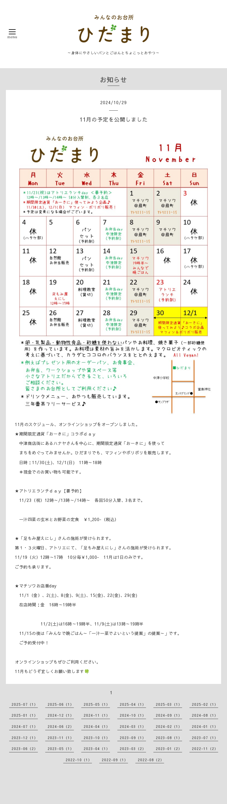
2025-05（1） (97, 704)
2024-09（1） (169, 715)
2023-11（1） (61, 737)
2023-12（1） (25, 737)
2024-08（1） (205, 715)
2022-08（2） (151, 759)
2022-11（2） (205, 748)
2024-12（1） (61, 715)
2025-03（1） (169, 704)
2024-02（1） (169, 726)
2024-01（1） (205, 726)
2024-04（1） (97, 726)
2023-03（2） (133, 748)
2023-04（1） (97, 748)
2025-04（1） (133, 704)
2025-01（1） (25, 715)
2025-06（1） (61, 704)
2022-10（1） (79, 759)
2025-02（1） (205, 704)
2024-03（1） (133, 726)
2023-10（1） (97, 737)
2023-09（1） (133, 737)
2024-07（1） (25, 726)
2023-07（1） (205, 737)
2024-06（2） (61, 726)
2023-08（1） (169, 737)
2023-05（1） (61, 748)
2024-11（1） (97, 715)
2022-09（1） (115, 759)
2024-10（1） (133, 715)
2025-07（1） (25, 704)
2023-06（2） (25, 748)
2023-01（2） (169, 748)
